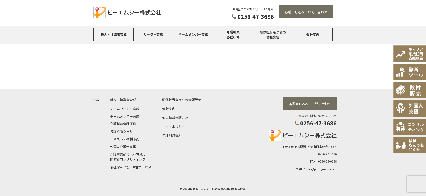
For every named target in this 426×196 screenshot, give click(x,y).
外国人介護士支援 (123, 146)
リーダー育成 (153, 34)
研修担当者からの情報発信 (273, 34)
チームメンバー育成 (193, 34)
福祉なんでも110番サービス (130, 166)
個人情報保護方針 (175, 117)
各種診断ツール (121, 130)
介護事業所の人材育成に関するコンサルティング (128, 156)
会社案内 (312, 34)
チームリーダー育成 (124, 108)
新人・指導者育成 (114, 34)
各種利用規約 (172, 135)
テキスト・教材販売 (124, 138)
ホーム (94, 99)
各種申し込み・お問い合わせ (306, 12)
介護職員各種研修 (233, 34)
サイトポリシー (173, 126)
